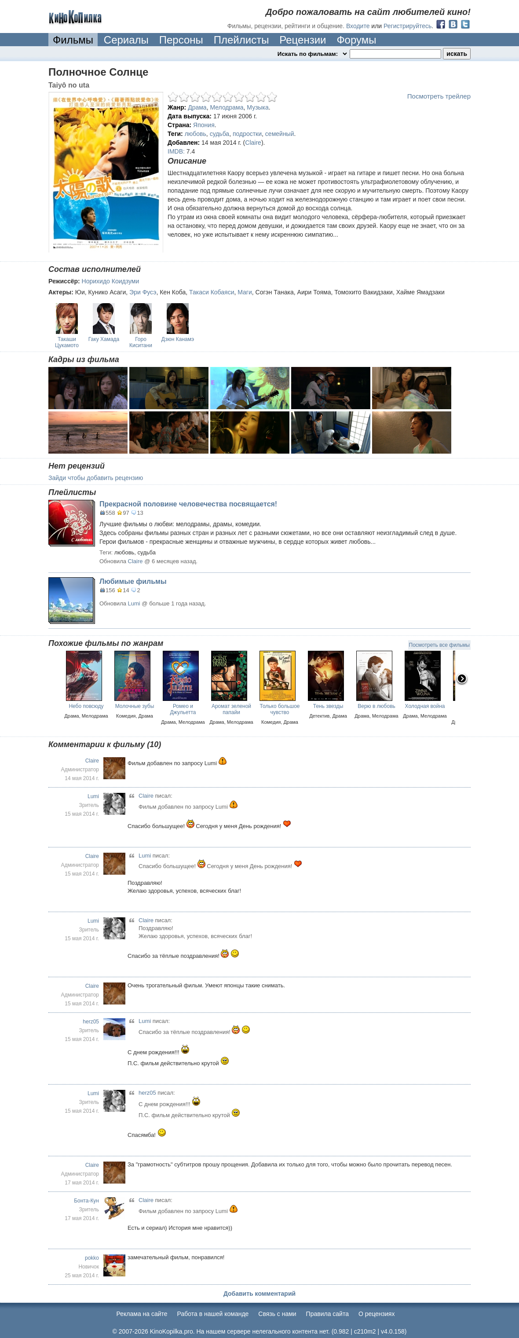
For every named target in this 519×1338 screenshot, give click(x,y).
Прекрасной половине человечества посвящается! (188, 504)
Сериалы (126, 40)
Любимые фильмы (133, 581)
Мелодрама (226, 107)
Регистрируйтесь (407, 25)
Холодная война (425, 706)
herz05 (91, 1022)
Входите (358, 25)
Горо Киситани (140, 342)
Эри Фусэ (142, 292)
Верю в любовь (376, 706)
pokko (92, 1258)
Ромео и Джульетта (183, 709)
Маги (245, 292)
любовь (195, 133)
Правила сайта (327, 1313)
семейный (279, 133)
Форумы (356, 40)
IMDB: (176, 151)
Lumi (134, 603)
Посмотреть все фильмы (439, 645)
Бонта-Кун (86, 1201)
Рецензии (302, 40)
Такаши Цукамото (67, 342)
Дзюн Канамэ (177, 339)
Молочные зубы (134, 706)
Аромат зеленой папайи (231, 709)
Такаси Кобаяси (211, 292)
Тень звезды (328, 706)
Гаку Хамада (104, 339)
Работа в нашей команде (213, 1313)
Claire (253, 142)
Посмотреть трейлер (439, 96)
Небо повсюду (86, 706)
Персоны (181, 40)
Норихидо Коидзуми (110, 281)
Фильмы (73, 40)
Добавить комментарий (259, 1293)
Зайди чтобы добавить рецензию (95, 477)
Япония (204, 124)
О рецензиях (376, 1313)
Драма (197, 107)
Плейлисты (241, 40)
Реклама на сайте (142, 1313)
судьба (219, 133)
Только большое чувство (280, 709)
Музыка (258, 107)
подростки (247, 133)
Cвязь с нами (277, 1313)
